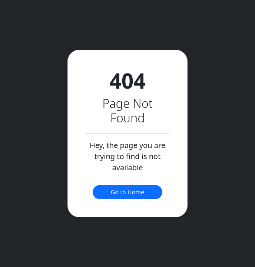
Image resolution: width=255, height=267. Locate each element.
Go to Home (128, 192)
